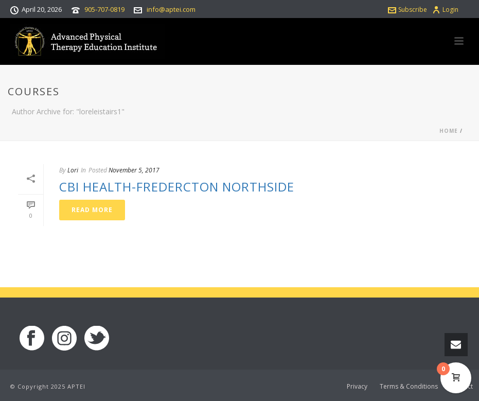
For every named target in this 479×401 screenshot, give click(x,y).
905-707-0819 (104, 9)
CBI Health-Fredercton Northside (176, 186)
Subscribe (407, 9)
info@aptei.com (171, 9)
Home (448, 130)
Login (445, 9)
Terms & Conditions (409, 386)
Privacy (357, 386)
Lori (72, 170)
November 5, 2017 (134, 170)
